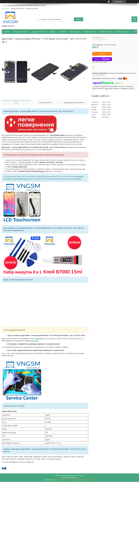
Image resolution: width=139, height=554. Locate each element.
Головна (6, 32)
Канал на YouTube (106, 32)
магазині (40, 338)
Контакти (62, 32)
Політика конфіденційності (84, 480)
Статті (135, 32)
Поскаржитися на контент (65, 480)
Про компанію (75, 32)
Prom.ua (81, 475)
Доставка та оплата (39, 32)
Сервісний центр (90, 32)
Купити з (102, 59)
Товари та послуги (20, 32)
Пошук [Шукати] (78, 19)
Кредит (52, 32)
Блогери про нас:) (122, 32)
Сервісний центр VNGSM (14, 406)
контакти (34, 341)
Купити (102, 53)
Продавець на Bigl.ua (69, 478)
